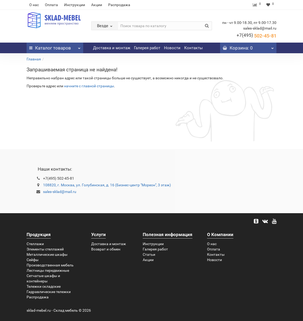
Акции (96, 5)
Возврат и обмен (105, 249)
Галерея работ (147, 48)
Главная (34, 59)
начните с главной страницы (89, 86)
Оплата (51, 5)
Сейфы (33, 260)
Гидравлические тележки (49, 292)
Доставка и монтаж (111, 48)
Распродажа (119, 5)
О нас (34, 5)
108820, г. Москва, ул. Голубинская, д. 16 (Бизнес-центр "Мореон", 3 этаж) (107, 185)
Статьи (149, 254)
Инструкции (74, 5)
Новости (172, 48)
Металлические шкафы (47, 254)
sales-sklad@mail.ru (59, 192)
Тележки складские (44, 286)
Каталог (55, 47)
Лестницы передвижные (48, 270)
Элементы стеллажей (45, 249)
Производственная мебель (50, 265)
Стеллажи (35, 244)
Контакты (193, 48)
